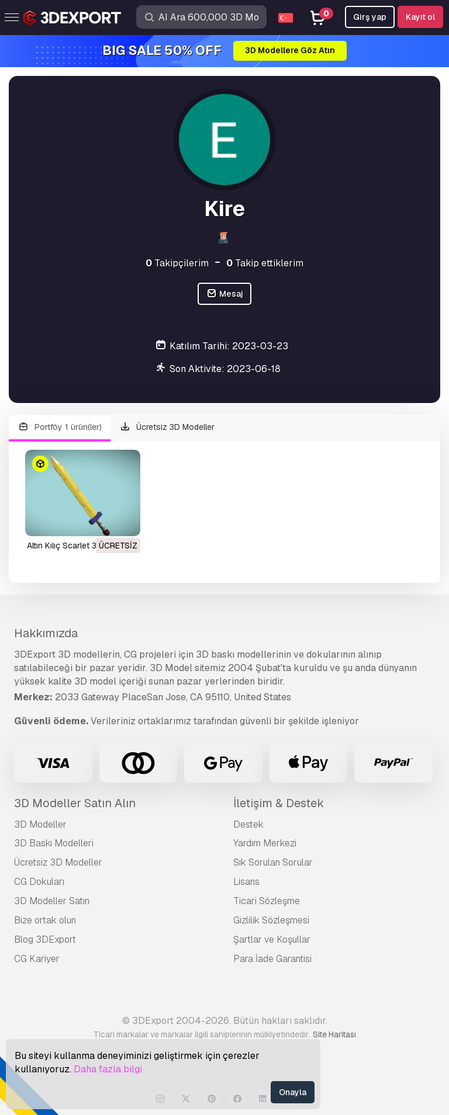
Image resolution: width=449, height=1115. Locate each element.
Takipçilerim (177, 263)
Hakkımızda (46, 633)
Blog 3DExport (45, 939)
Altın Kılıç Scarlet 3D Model (77, 545)
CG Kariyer (37, 959)
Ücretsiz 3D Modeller (167, 427)
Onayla (292, 1092)
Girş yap (369, 17)
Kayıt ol (420, 17)
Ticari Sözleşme (266, 901)
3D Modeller (40, 824)
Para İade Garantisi (272, 959)
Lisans (246, 882)
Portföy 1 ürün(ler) (60, 427)
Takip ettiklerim (264, 263)
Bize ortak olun (45, 920)
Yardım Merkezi (264, 843)
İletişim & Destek (278, 803)
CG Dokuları (39, 882)
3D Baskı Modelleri (54, 843)
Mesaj (224, 294)
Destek (248, 824)
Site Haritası (334, 1034)
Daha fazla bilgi (108, 1069)
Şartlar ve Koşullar (271, 939)
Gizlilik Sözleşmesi (271, 920)
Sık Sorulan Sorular (273, 862)
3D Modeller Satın (51, 901)
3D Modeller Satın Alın (75, 803)
